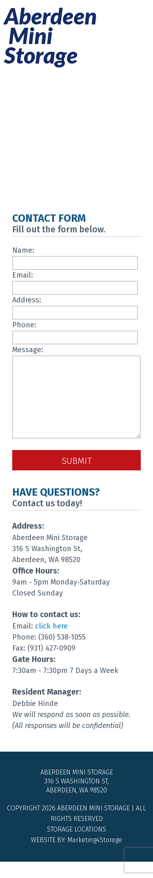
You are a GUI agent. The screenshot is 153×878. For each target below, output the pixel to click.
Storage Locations (76, 845)
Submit (77, 477)
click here (51, 642)
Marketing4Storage (94, 856)
